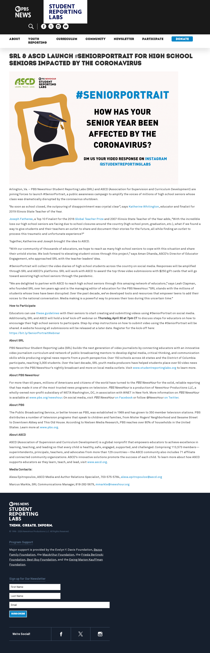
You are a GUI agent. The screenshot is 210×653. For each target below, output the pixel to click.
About (14, 29)
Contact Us (164, 535)
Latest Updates (121, 535)
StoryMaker (119, 539)
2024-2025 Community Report (176, 532)
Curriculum (66, 29)
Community (95, 29)
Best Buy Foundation (54, 548)
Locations (118, 543)
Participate (152, 29)
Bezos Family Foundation (27, 543)
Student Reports (122, 532)
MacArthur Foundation (67, 543)
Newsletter (123, 29)
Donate (182, 29)
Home (115, 525)
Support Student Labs (172, 525)
